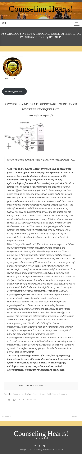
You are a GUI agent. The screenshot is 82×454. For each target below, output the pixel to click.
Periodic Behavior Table (42, 394)
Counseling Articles (20, 394)
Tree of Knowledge (59, 394)
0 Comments (31, 400)
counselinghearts (36, 115)
